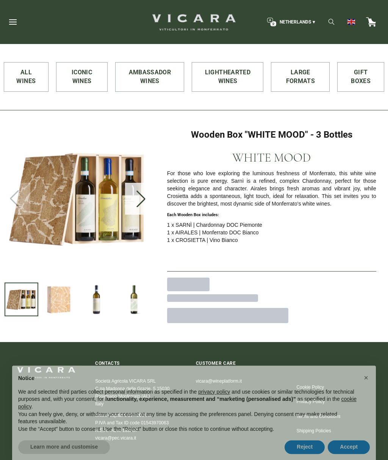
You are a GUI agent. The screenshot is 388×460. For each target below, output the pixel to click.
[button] (366, 388)
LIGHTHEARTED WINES (227, 77)
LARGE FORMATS (300, 77)
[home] (194, 22)
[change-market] (290, 22)
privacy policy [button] (214, 402)
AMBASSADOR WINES (150, 77)
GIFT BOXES (361, 77)
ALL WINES (26, 77)
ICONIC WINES (82, 77)
